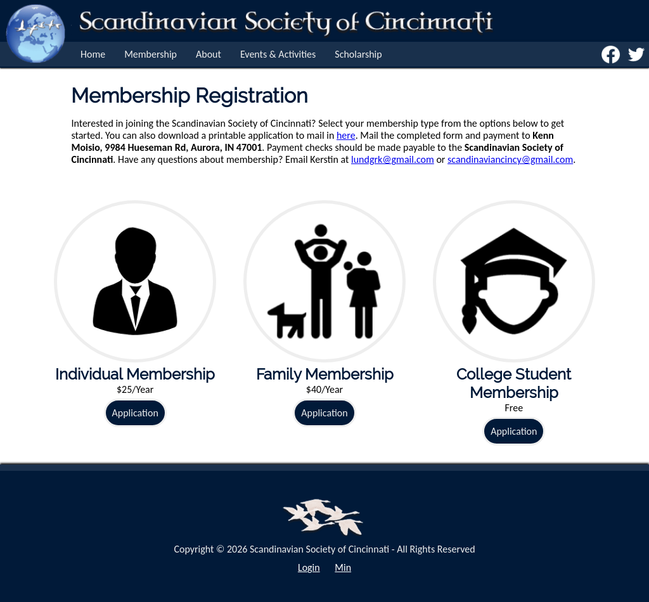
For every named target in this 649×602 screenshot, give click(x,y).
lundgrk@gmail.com (392, 159)
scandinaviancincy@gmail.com (510, 159)
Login (309, 567)
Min (343, 567)
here (346, 135)
